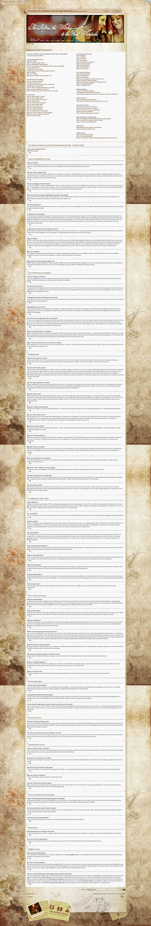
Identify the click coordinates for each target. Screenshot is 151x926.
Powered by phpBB (65, 924)
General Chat (34, 40)
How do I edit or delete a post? (35, 98)
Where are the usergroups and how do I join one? (90, 79)
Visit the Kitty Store (119, 915)
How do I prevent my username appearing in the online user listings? (46, 66)
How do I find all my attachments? (85, 129)
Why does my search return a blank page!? (88, 110)
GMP (62, 40)
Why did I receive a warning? (35, 109)
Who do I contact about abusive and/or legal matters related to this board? (96, 137)
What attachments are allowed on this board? (88, 127)
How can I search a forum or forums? (86, 106)
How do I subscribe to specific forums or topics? (89, 120)
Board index (75, 29)
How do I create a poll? (33, 101)
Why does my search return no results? (87, 108)
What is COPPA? (31, 72)
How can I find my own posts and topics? (87, 113)
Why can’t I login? (32, 61)
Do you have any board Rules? (35, 55)
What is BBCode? (81, 55)
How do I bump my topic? (34, 115)
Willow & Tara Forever (59, 910)
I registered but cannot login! (35, 69)
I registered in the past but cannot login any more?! (41, 70)
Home (4, 2)
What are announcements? (83, 63)
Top (30, 152)
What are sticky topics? (82, 65)
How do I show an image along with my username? (41, 87)
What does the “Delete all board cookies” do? (39, 75)
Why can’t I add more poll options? (36, 102)
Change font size (12, 2)
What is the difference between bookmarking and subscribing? (93, 118)
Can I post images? (81, 60)
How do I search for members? (84, 111)
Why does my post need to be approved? (38, 114)
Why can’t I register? (32, 74)
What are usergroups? (82, 77)
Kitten (42, 40)
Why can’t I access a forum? (34, 106)
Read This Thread (32, 151)
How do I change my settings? (35, 81)
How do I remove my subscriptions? (86, 122)
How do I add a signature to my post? (37, 99)
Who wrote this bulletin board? (84, 134)
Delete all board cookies (100, 893)
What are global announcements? (85, 62)
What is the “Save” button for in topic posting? (39, 112)
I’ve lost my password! (33, 67)
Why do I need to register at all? (35, 62)
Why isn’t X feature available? (84, 136)
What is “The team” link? (83, 85)
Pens (52, 40)
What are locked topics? (83, 67)
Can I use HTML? (81, 57)
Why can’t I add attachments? (35, 107)
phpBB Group (74, 854)
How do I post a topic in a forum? (36, 96)
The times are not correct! (34, 82)
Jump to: (83, 889)
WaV (47, 40)
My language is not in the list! (35, 86)
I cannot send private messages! (85, 90)
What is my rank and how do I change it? (38, 89)
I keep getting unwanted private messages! (88, 92)
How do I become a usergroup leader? (86, 80)
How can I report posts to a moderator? (37, 110)
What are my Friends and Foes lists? (86, 99)
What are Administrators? (83, 74)
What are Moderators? (82, 75)
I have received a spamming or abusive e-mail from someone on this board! (97, 94)
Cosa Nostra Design (80, 925)
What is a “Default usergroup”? (85, 83)
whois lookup (46, 877)
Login (38, 39)
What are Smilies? (81, 58)
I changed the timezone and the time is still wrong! (40, 84)
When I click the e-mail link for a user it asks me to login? (42, 90)
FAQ (19, 2)
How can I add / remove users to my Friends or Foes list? (92, 101)
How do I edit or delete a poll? (35, 104)
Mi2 (58, 40)
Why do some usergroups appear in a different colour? (91, 82)
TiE (68, 40)
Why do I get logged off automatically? (37, 64)
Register (33, 39)
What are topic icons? (82, 68)
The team (30, 896)
